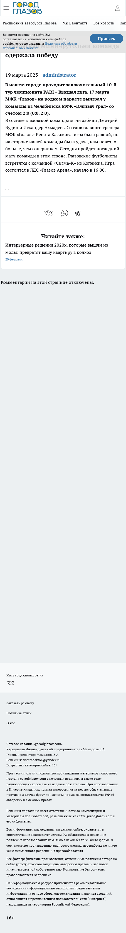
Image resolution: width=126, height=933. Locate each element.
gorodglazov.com (33, 778)
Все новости (104, 23)
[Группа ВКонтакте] (10, 683)
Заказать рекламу (20, 703)
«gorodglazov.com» (48, 744)
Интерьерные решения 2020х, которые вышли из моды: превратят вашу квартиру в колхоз (63, 252)
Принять (106, 38)
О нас (10, 723)
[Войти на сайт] (117, 8)
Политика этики (18, 713)
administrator (59, 75)
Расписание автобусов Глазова (30, 23)
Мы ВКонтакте (75, 23)
